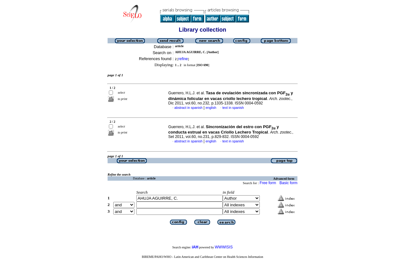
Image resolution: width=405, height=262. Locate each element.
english (211, 107)
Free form (267, 183)
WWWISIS (224, 247)
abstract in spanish (188, 107)
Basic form (288, 183)
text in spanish (233, 107)
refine (183, 59)
